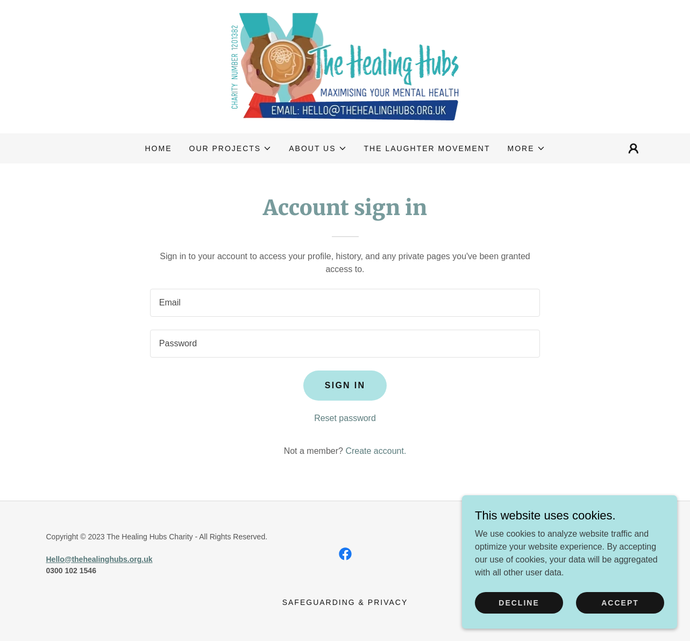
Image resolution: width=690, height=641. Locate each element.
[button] (230, 148)
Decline (519, 602)
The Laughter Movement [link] (427, 148)
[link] (345, 65)
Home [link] (158, 148)
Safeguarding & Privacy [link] (345, 602)
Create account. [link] (375, 450)
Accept (620, 602)
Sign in (345, 385)
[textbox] (345, 303)
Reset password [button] (345, 418)
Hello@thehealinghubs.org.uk (99, 559)
